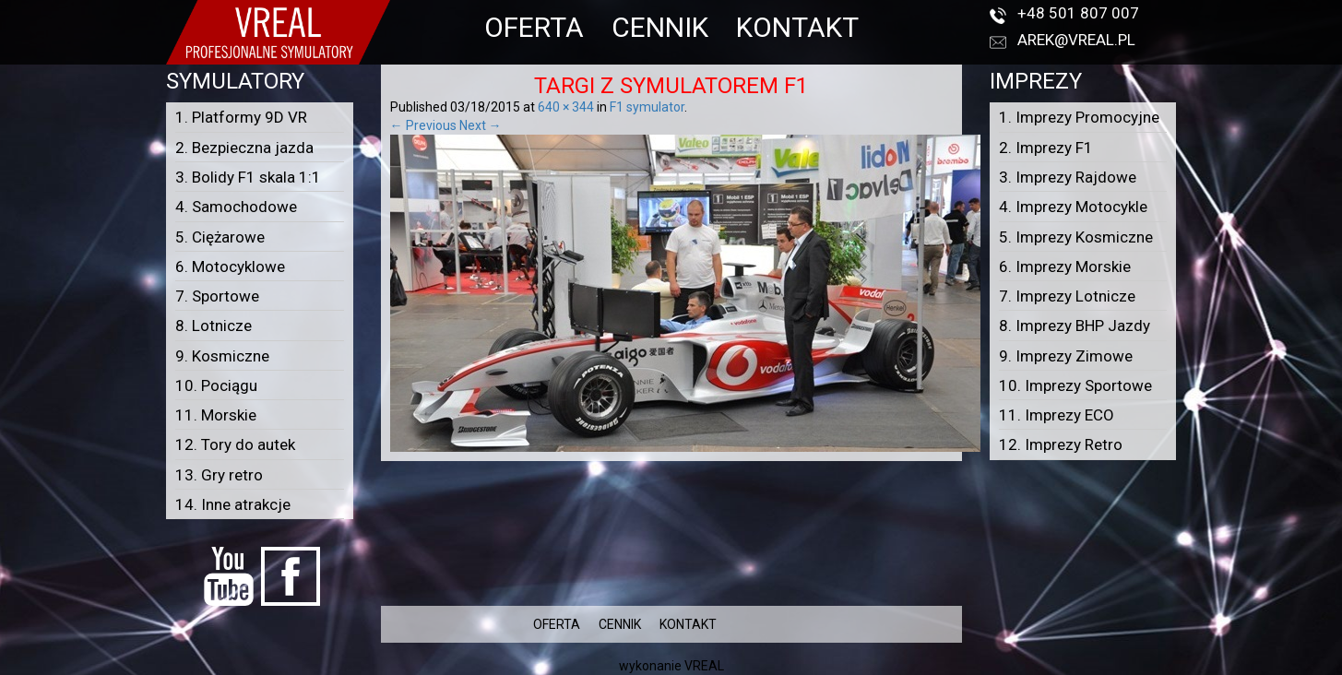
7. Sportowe (217, 296)
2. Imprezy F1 (1046, 147)
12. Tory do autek (235, 444)
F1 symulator (647, 107)
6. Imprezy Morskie (1065, 266)
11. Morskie (215, 415)
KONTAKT (797, 27)
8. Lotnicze (213, 325)
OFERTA (534, 27)
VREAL (704, 665)
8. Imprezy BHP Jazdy (1074, 325)
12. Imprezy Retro (1060, 444)
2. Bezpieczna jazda (244, 147)
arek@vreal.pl (1076, 39)
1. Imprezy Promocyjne (1079, 117)
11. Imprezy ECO (1056, 415)
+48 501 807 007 (1078, 13)
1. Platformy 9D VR (241, 117)
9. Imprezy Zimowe (1066, 356)
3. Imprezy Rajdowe (1067, 177)
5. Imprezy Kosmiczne (1076, 237)
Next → (480, 125)
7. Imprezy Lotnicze (1067, 296)
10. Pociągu (216, 385)
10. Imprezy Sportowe (1075, 385)
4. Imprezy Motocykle (1073, 206)
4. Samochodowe (236, 206)
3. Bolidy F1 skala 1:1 (248, 177)
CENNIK (660, 27)
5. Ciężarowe (220, 237)
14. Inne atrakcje (233, 504)
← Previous (423, 125)
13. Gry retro (219, 475)
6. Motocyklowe (230, 266)
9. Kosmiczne (222, 356)
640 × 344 (566, 107)
